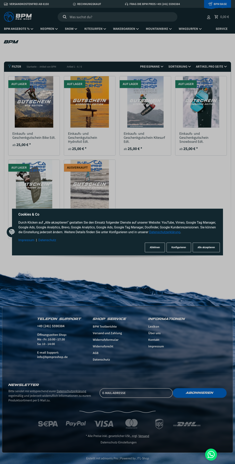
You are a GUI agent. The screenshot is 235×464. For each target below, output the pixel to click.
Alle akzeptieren (206, 247)
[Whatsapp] (211, 455)
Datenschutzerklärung (164, 232)
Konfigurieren (179, 247)
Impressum (26, 240)
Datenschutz (47, 240)
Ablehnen (155, 247)
